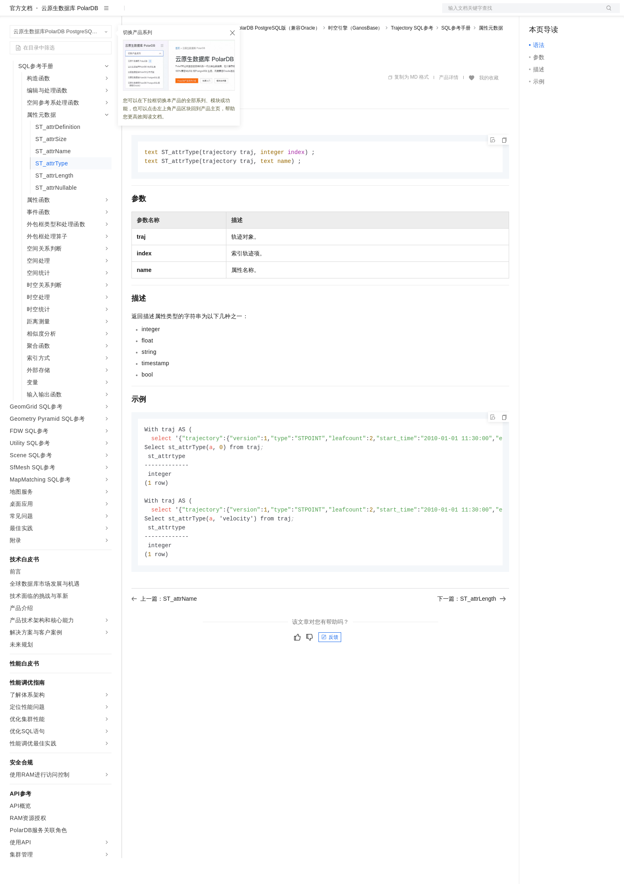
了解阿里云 (267, 13)
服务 (239, 13)
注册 (577, 13)
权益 (155, 13)
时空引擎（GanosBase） (355, 54)
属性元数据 (491, 54)
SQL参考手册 (456, 54)
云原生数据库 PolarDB (69, 34)
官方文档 (21, 34)
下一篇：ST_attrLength (471, 631)
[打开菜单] (13, 13)
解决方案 (130, 13)
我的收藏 (489, 104)
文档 (521, 13)
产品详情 (448, 103)
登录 (606, 13)
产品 (105, 13)
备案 (538, 13)
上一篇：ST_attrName (164, 631)
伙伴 (220, 13)
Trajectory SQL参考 (412, 54)
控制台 (557, 13)
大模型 (83, 13)
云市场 (197, 13)
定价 (175, 13)
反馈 (329, 670)
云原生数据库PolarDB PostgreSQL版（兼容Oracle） (263, 54)
